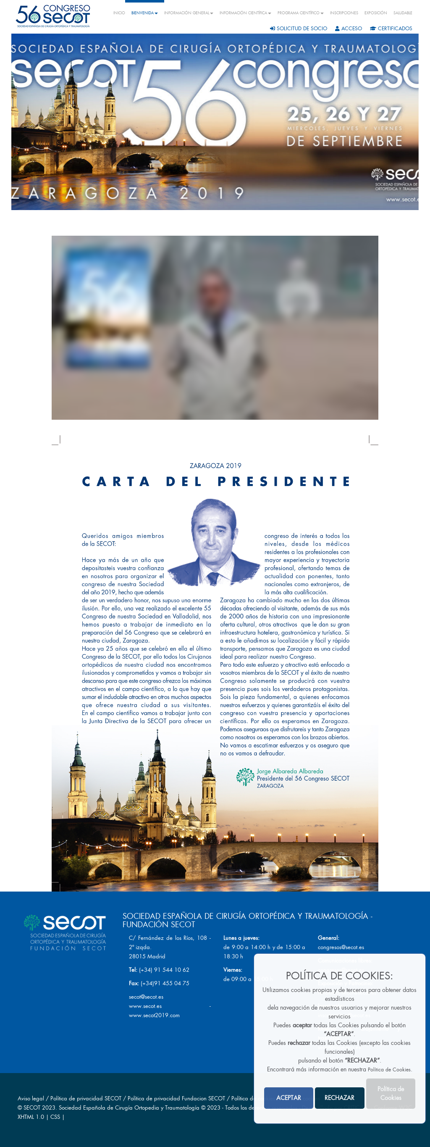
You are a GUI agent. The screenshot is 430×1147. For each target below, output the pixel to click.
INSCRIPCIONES (344, 13)
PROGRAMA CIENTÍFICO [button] (301, 13)
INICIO (119, 13)
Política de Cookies (389, 1069)
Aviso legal (31, 1098)
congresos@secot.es (341, 947)
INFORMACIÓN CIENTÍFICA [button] (245, 13)
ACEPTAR (288, 1098)
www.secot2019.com (154, 1015)
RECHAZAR (339, 1098)
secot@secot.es (146, 996)
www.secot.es (145, 1006)
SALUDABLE (402, 13)
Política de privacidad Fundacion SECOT (176, 1098)
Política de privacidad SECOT (85, 1098)
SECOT (32, 1107)
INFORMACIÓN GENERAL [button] (188, 13)
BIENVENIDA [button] (144, 13)
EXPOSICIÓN (375, 13)
